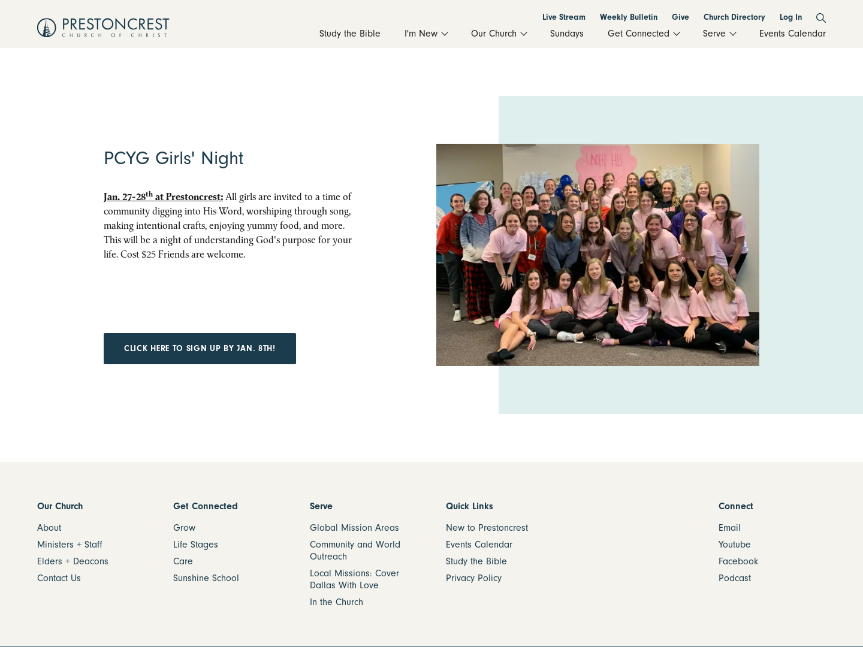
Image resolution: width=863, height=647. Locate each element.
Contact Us (59, 578)
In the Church (336, 602)
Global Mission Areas (354, 527)
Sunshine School (206, 578)
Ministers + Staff (69, 544)
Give (680, 17)
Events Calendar (479, 544)
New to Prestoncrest (487, 527)
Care (183, 561)
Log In (791, 17)
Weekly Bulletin (628, 17)
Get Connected (205, 506)
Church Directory (734, 17)
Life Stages (195, 544)
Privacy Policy (474, 578)
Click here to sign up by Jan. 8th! (200, 348)
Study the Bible (476, 561)
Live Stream (564, 17)
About (49, 527)
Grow (184, 527)
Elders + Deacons (72, 561)
